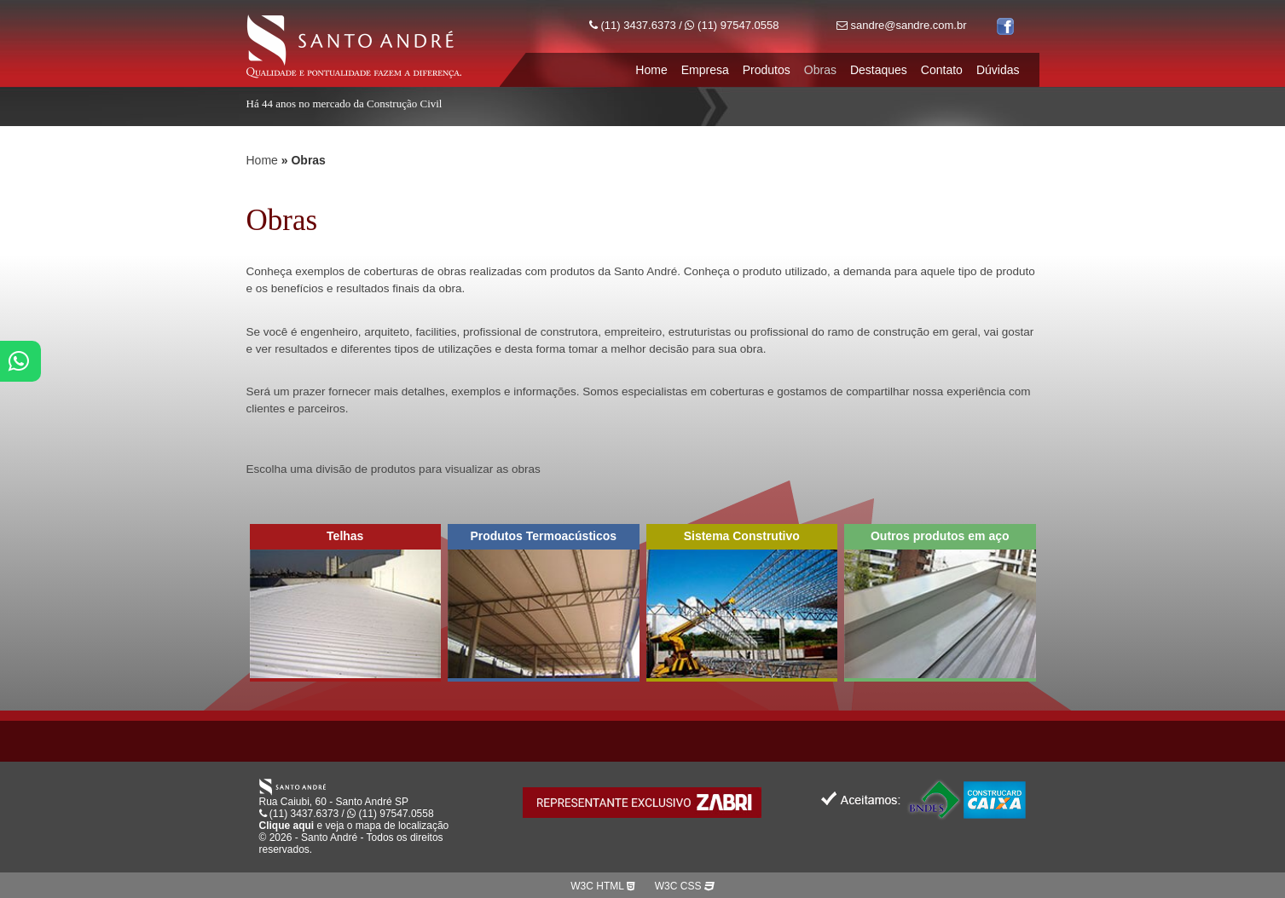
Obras (820, 70)
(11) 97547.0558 (732, 25)
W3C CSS (685, 886)
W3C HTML (602, 886)
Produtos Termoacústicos (543, 536)
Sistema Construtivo (742, 536)
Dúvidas (998, 70)
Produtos (766, 70)
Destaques (878, 70)
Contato (942, 70)
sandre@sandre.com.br (901, 25)
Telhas (345, 536)
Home (651, 70)
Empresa (705, 70)
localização (423, 826)
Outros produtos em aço (940, 536)
